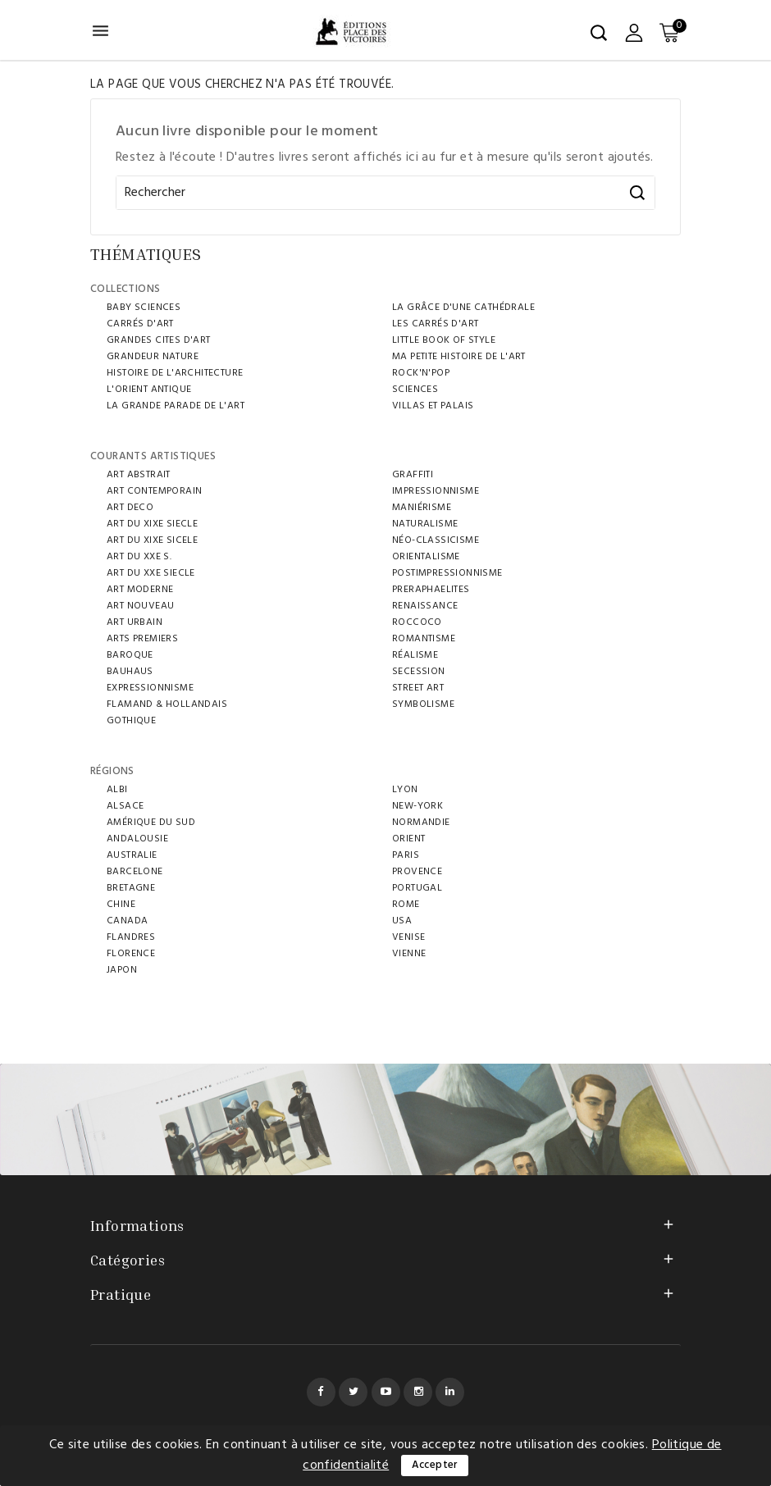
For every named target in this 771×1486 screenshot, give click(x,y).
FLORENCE (131, 954)
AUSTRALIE (132, 855)
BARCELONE (135, 872)
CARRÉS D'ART (140, 324)
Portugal (417, 888)
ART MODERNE (140, 589)
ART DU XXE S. (139, 557)
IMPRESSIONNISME (435, 491)
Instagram (418, 1392)
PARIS (405, 855)
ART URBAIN (134, 622)
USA (402, 921)
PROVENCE (417, 872)
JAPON (122, 970)
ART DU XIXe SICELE (152, 540)
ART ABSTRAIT (139, 475)
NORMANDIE (421, 822)
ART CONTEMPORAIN (154, 491)
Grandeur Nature (152, 357)
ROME (406, 904)
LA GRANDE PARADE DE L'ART (175, 406)
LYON (405, 790)
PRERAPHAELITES (431, 589)
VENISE (408, 937)
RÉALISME (415, 655)
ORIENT (408, 839)
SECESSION (418, 671)
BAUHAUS (130, 671)
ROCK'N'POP (420, 373)
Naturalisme (425, 524)
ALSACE (125, 806)
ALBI (117, 790)
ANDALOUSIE (137, 839)
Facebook (321, 1392)
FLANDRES (131, 937)
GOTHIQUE (131, 721)
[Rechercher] (385, 192)
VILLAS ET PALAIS (432, 406)
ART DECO (130, 507)
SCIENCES (415, 389)
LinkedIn (450, 1392)
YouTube (386, 1392)
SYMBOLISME (423, 704)
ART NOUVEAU (140, 606)
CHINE (121, 904)
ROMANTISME (423, 639)
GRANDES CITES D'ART (159, 340)
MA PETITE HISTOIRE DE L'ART (459, 357)
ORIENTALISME (426, 557)
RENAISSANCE (425, 606)
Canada (127, 921)
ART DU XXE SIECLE (151, 573)
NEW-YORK (417, 806)
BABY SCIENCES (143, 307)
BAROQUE (130, 655)
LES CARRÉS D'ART (435, 324)
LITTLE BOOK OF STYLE (443, 340)
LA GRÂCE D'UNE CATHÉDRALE (463, 307)
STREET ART (418, 688)
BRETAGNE (131, 888)
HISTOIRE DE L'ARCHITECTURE (175, 373)
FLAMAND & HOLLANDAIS (167, 704)
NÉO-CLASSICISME (435, 540)
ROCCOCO (417, 622)
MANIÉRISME (421, 507)
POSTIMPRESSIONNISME (447, 573)
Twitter (353, 1392)
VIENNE (409, 954)
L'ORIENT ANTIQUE (149, 389)
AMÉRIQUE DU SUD (151, 822)
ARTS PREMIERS (142, 639)
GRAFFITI (412, 475)
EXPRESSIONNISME (150, 688)
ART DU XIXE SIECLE (152, 524)
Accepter (435, 1465)
